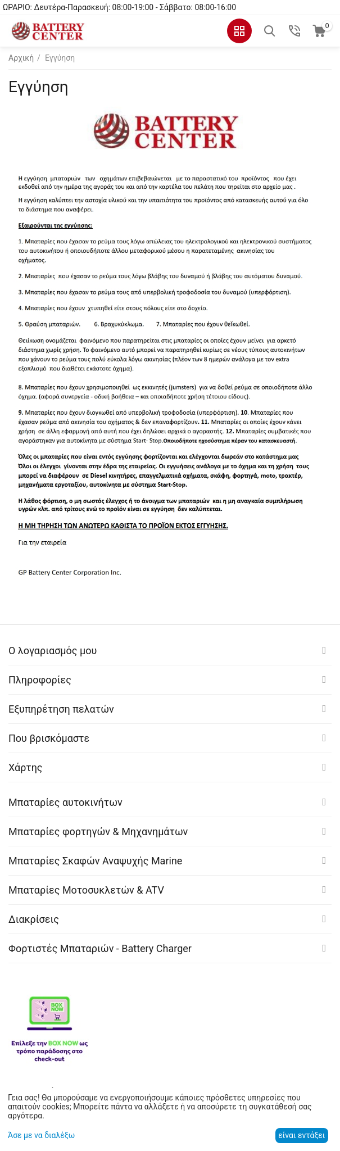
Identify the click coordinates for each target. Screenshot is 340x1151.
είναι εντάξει (301, 1135)
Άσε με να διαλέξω (41, 1135)
